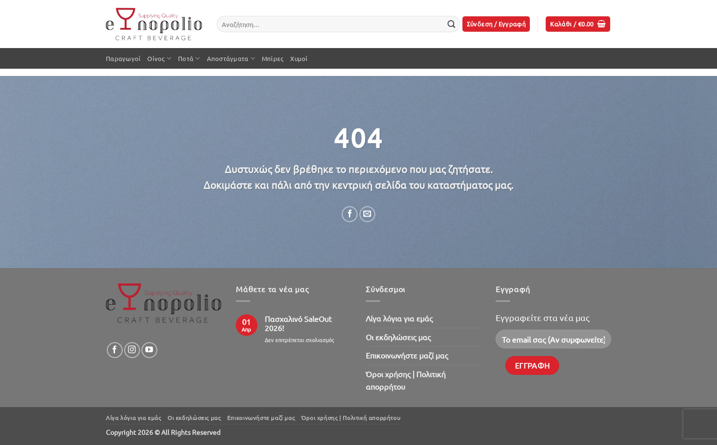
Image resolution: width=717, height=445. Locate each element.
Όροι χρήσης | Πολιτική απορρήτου (406, 380)
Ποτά (189, 58)
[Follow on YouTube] (149, 350)
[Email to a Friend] (367, 214)
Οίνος (159, 58)
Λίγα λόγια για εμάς (399, 318)
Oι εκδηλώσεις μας (398, 337)
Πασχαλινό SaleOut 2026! (298, 323)
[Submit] (451, 24)
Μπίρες (273, 58)
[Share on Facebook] (350, 214)
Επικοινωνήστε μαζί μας (407, 355)
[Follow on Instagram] (132, 350)
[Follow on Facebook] (115, 350)
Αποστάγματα (231, 58)
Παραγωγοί (123, 58)
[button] (496, 24)
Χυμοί (298, 58)
